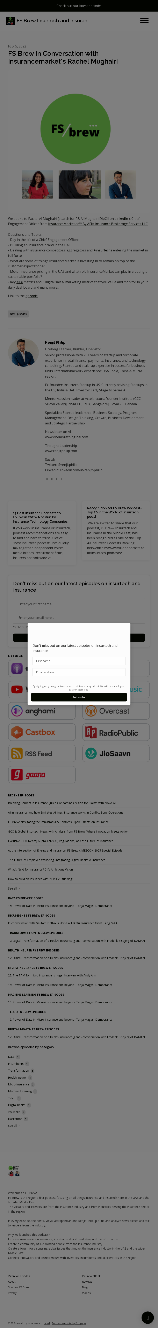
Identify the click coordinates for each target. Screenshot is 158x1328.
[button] (123, 629)
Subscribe (79, 697)
